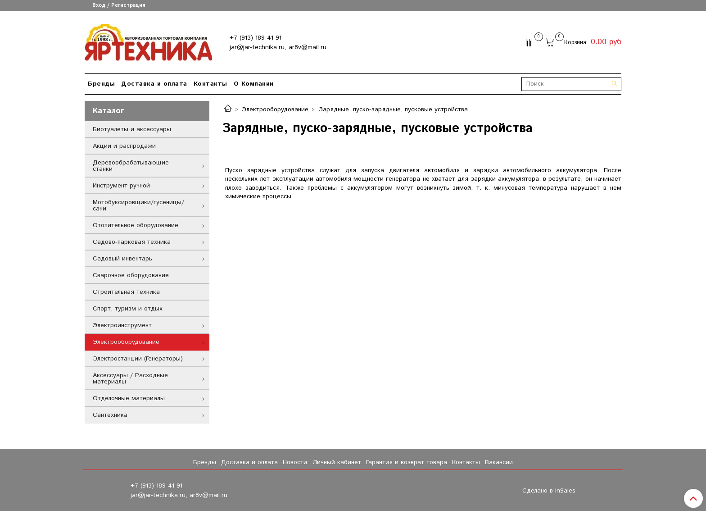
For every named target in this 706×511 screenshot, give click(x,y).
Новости (295, 462)
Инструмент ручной (121, 185)
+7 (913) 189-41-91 (255, 37)
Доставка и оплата (154, 83)
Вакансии (499, 462)
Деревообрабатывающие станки (131, 165)
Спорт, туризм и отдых (128, 308)
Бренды (101, 83)
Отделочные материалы (129, 398)
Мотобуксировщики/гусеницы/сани (138, 205)
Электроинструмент (122, 325)
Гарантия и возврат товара (406, 462)
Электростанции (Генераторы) (138, 358)
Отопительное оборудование (135, 225)
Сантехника (110, 415)
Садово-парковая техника (132, 241)
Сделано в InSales (548, 491)
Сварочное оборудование (131, 275)
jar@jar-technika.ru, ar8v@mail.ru (278, 47)
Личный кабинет (336, 462)
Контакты (210, 83)
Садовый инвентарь (122, 258)
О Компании (254, 83)
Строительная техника (126, 292)
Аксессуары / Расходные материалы (130, 378)
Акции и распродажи (124, 146)
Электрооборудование (275, 109)
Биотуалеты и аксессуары (132, 129)
